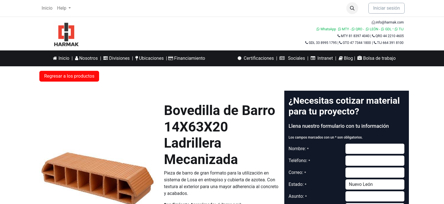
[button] (352, 8)
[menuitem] (47, 8)
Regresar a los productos (69, 76)
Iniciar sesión (386, 8)
